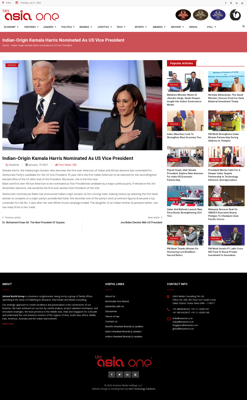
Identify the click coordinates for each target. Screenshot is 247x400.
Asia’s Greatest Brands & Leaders (123, 331)
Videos (193, 27)
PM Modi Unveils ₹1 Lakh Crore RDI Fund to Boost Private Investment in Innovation (225, 252)
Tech (120, 27)
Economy (9, 27)
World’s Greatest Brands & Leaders (124, 326)
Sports (139, 27)
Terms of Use (112, 316)
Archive (176, 27)
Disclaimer (111, 311)
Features (30, 27)
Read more (8, 323)
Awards (158, 27)
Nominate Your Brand (117, 301)
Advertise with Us (114, 306)
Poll (210, 27)
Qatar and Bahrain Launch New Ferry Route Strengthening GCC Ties (184, 212)
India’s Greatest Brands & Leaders (123, 336)
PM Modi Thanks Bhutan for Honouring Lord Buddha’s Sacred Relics (182, 252)
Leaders (48, 27)
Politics (66, 27)
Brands (84, 27)
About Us (110, 296)
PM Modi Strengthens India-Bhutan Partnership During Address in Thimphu (223, 137)
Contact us (111, 321)
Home (5, 45)
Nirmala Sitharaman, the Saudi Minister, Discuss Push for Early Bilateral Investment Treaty (226, 98)
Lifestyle (103, 27)
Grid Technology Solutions (142, 388)
